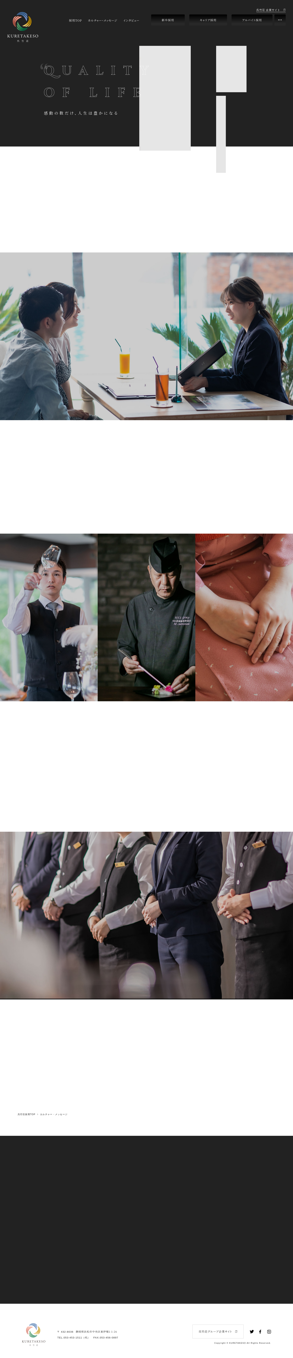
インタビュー (131, 20)
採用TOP (75, 20)
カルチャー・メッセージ (102, 20)
